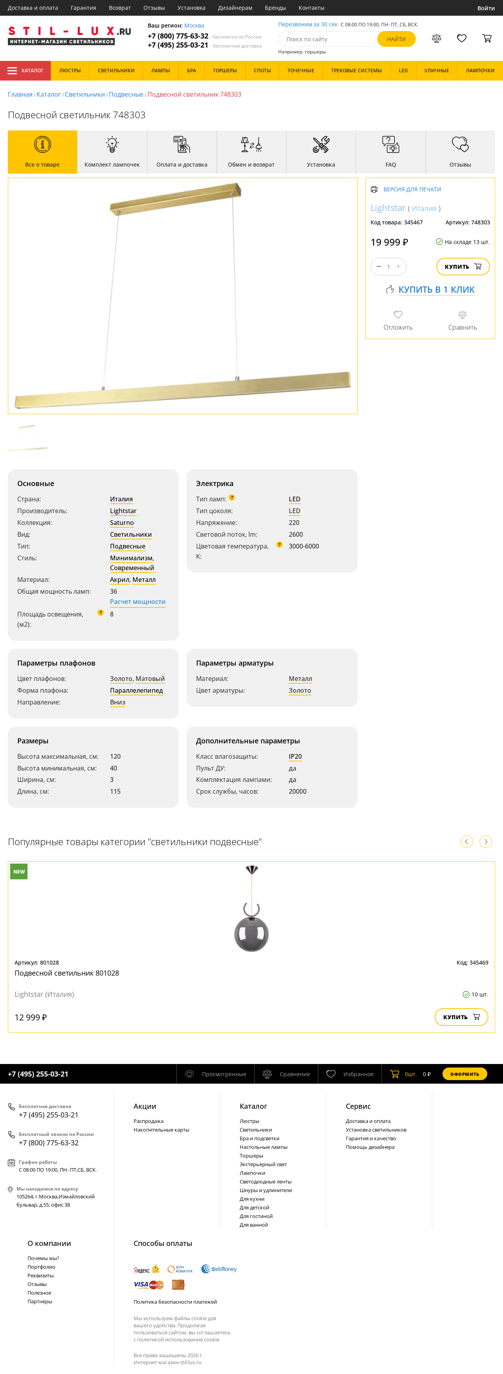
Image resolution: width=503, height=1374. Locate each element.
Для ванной (254, 1224)
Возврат (120, 7)
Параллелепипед (136, 690)
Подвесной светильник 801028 (67, 973)
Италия (121, 499)
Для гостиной (256, 1216)
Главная (20, 94)
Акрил (119, 579)
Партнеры (40, 1301)
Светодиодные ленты (266, 1181)
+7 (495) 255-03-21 (205, 45)
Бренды (275, 7)
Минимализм (131, 558)
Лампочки (252, 1172)
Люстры (249, 1121)
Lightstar (123, 510)
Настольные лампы (264, 1146)
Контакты (312, 7)
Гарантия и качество (371, 1138)
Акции (145, 1106)
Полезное (39, 1292)
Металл (144, 579)
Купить (463, 266)
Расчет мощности (138, 601)
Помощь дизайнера (370, 1146)
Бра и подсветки (259, 1138)
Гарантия (83, 7)
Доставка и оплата (33, 7)
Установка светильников (376, 1129)
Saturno (122, 522)
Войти (486, 8)
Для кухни (252, 1198)
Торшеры (251, 1155)
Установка (192, 7)
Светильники (85, 94)
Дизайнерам (235, 7)
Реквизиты (41, 1275)
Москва (194, 25)
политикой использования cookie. (178, 1339)
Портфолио (41, 1266)
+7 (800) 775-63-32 (205, 35)
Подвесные (126, 94)
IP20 (295, 756)
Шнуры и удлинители (266, 1190)
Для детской (254, 1207)
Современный (132, 567)
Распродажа (148, 1121)
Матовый (150, 678)
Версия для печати (412, 189)
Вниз (117, 702)
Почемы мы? (43, 1258)
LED (295, 499)
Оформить (464, 1074)
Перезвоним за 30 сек (308, 24)
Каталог (25, 70)
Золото (121, 678)
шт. (403, 1074)
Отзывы (154, 7)
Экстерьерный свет (263, 1164)
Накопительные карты (161, 1129)
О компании (49, 1243)
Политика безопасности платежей (175, 1301)
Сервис (358, 1106)
